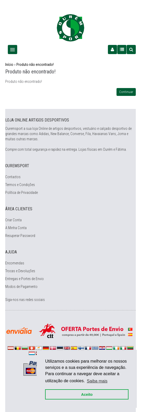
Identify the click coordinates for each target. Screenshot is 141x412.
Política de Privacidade (21, 192)
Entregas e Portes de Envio (24, 279)
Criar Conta (13, 220)
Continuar (126, 92)
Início (9, 64)
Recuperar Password (20, 236)
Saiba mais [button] (97, 381)
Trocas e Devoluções (20, 271)
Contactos (13, 177)
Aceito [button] (87, 394)
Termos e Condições (20, 185)
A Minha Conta (16, 228)
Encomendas (14, 263)
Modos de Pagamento (21, 287)
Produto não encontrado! (35, 64)
